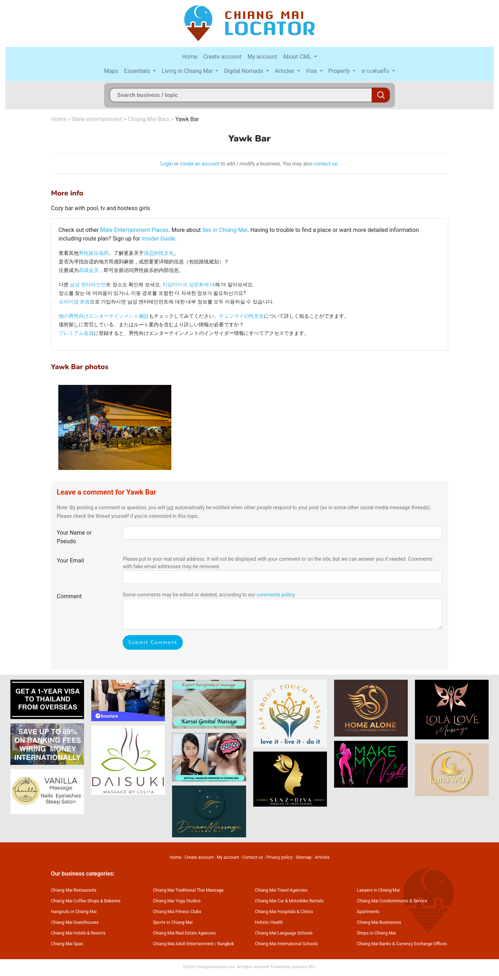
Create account (222, 56)
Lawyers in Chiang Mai (378, 890)
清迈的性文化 (159, 253)
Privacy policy (279, 857)
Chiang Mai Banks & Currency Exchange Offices (402, 943)
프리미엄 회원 (74, 301)
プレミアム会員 (76, 333)
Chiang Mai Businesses (379, 922)
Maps (111, 71)
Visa (312, 71)
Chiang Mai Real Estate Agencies (184, 933)
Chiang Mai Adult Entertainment (183, 943)
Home (189, 56)
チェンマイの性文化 (241, 316)
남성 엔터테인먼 (88, 284)
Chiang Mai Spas (67, 943)
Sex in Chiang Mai (225, 230)
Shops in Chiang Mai (376, 933)
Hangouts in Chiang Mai (74, 911)
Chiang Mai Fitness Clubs (177, 911)
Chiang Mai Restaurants (74, 890)
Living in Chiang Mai (188, 71)
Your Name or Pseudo (74, 537)
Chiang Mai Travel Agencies (281, 890)
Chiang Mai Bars (149, 119)
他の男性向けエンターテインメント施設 (104, 316)
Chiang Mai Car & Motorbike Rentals (289, 900)
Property (340, 71)
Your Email (70, 560)
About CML (298, 56)
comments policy (275, 595)
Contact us (252, 857)
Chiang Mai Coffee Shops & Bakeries (86, 900)
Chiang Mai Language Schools (284, 933)
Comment (69, 596)
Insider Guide (158, 238)
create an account (200, 164)
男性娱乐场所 (94, 253)
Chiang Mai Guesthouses (75, 922)
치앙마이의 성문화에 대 (188, 284)
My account (262, 56)
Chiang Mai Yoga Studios (177, 900)
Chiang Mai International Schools (286, 943)
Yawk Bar (187, 119)
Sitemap (304, 857)
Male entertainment (97, 119)
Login (167, 164)
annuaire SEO (303, 967)
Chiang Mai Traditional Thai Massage (188, 890)
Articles (285, 71)
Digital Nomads (244, 71)
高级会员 (89, 270)
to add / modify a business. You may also (267, 164)
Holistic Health (269, 922)
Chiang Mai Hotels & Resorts (78, 933)
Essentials (138, 71)
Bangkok (225, 943)
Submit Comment (152, 642)
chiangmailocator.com (215, 967)
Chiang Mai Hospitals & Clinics (284, 911)
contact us (325, 164)
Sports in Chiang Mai (173, 922)
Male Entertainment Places (134, 230)
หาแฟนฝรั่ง (376, 71)
